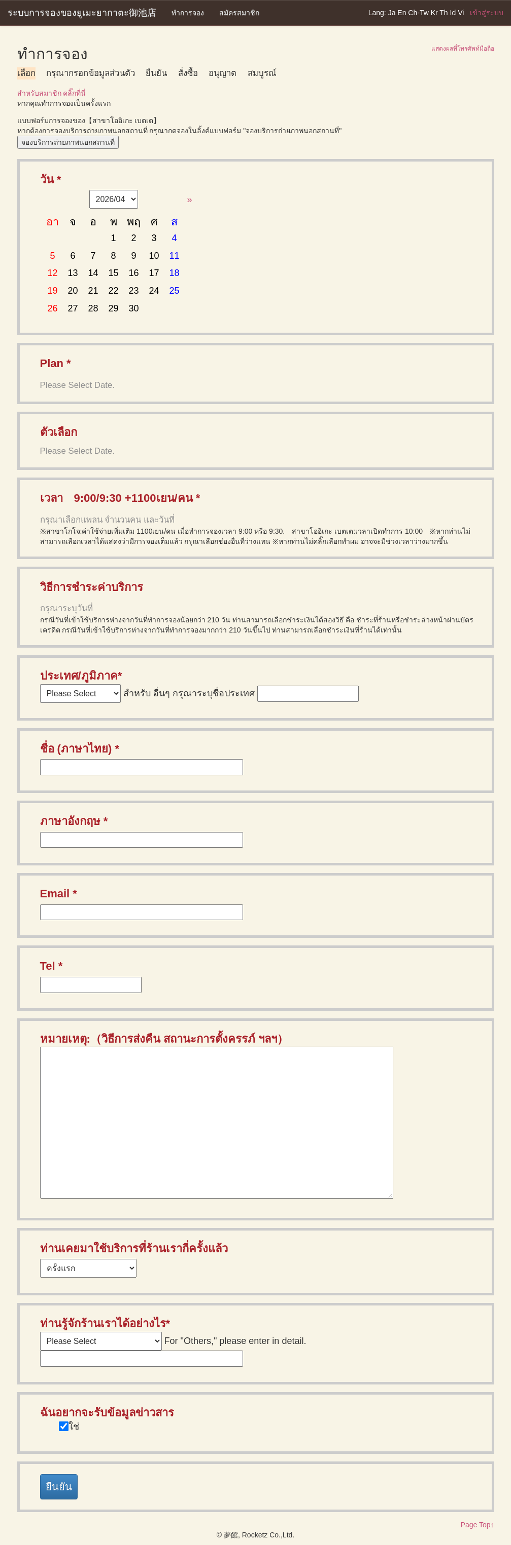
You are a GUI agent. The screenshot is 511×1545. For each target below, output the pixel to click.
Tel (47, 966)
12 (53, 273)
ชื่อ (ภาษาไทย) (76, 748)
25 (174, 291)
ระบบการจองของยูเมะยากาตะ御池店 (82, 13)
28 (93, 308)
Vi (461, 13)
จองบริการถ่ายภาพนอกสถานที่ (68, 142)
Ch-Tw (418, 13)
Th (443, 13)
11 (174, 256)
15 (114, 273)
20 (73, 291)
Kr (434, 13)
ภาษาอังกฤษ (70, 821)
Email (55, 893)
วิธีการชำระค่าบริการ (91, 587)
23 (134, 291)
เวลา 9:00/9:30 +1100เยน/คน (116, 498)
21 (93, 291)
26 (53, 308)
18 (174, 273)
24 (154, 291)
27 (73, 308)
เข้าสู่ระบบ (486, 13)
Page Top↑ (477, 1525)
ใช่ (74, 1426)
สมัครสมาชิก (239, 13)
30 (134, 308)
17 (154, 273)
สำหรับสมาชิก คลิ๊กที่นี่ (51, 93)
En (401, 13)
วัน (47, 179)
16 (134, 273)
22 (114, 291)
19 (53, 291)
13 (73, 273)
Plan (51, 363)
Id (453, 13)
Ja (392, 13)
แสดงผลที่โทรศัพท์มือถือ (462, 48)
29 (114, 308)
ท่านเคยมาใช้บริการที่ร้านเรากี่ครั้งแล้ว (134, 1248)
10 (154, 256)
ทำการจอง (188, 13)
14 (93, 273)
